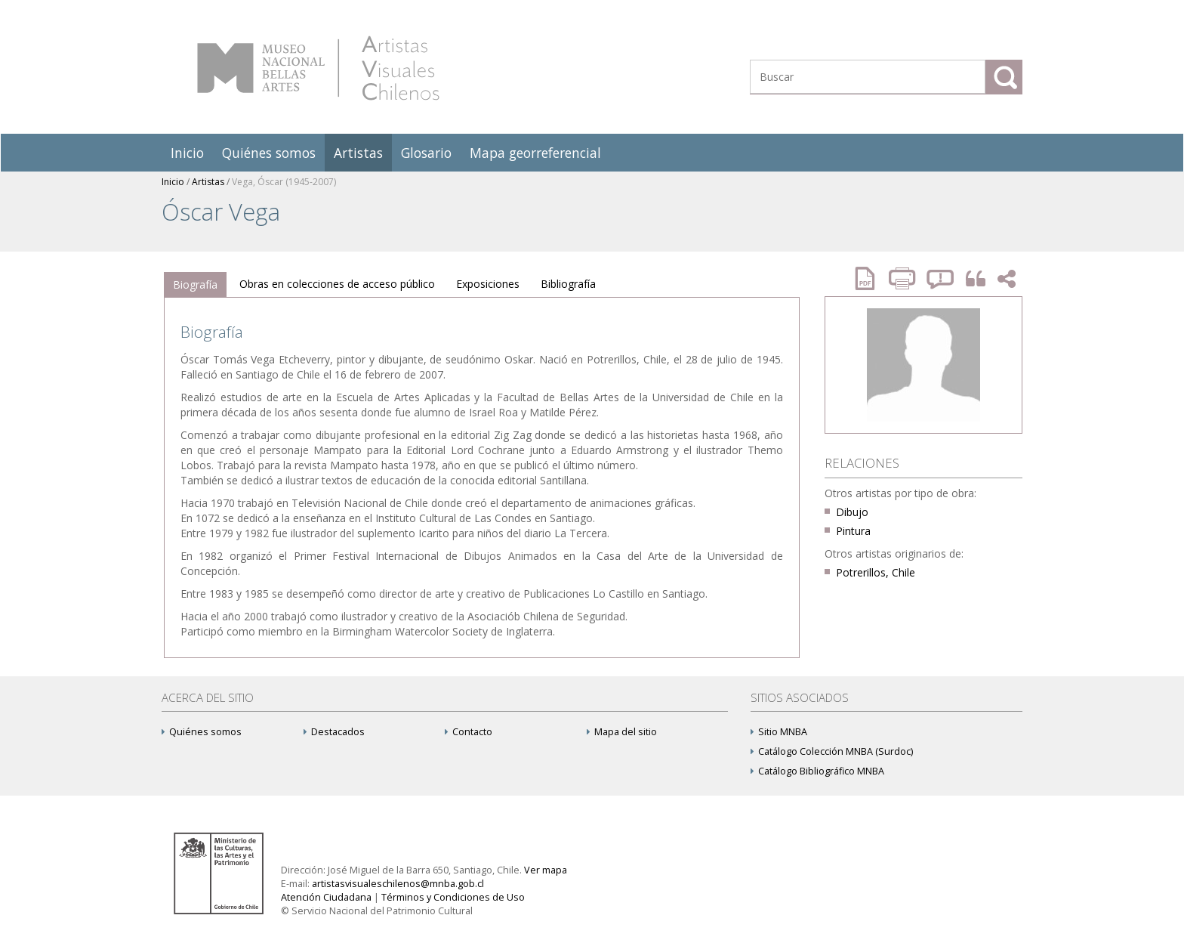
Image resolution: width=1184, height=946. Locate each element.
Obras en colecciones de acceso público (337, 284)
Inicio (187, 153)
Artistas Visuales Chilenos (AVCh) (318, 68)
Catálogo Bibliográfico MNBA (817, 771)
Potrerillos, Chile (875, 572)
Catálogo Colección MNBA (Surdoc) (832, 751)
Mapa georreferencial (535, 153)
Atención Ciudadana (326, 897)
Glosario (426, 153)
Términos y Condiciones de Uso (453, 897)
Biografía (195, 284)
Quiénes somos (269, 153)
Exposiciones (488, 284)
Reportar (941, 278)
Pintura (853, 531)
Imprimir (904, 278)
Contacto (468, 731)
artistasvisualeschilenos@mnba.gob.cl (398, 883)
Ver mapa (545, 870)
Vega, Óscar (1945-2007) (284, 181)
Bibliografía (568, 284)
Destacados (334, 731)
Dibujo (852, 512)
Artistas (358, 153)
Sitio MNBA (779, 731)
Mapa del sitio (622, 731)
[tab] (195, 285)
